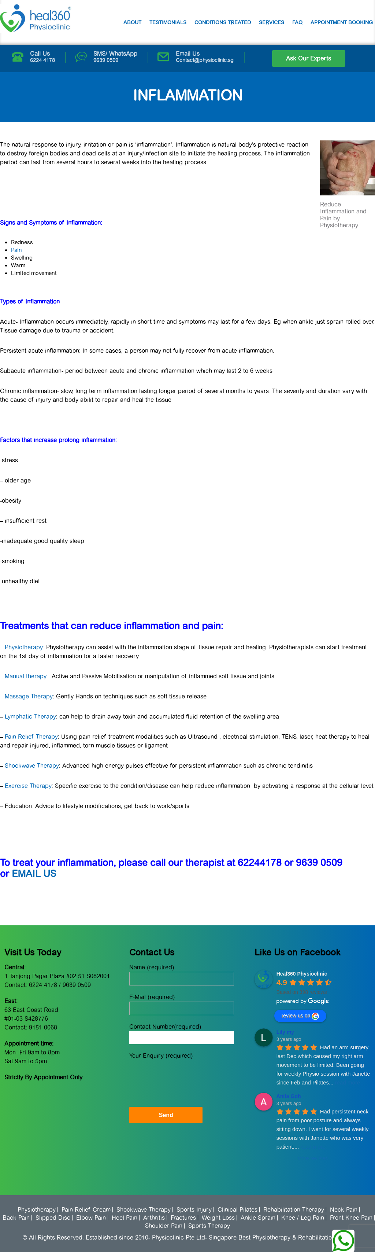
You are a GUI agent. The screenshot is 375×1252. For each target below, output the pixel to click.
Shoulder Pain (163, 1226)
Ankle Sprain (258, 1217)
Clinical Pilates (237, 1209)
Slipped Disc (53, 1217)
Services (271, 22)
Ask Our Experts (308, 58)
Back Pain (16, 1217)
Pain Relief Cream (86, 1209)
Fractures (183, 1217)
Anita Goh (288, 1096)
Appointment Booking (342, 22)
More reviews (312, 1158)
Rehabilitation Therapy (293, 1209)
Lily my (285, 1032)
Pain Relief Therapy (31, 736)
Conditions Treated (222, 22)
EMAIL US (34, 873)
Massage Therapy (29, 696)
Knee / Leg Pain (302, 1217)
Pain (16, 250)
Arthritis (154, 1217)
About (132, 22)
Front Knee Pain (351, 1217)
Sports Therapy (209, 1226)
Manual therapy (26, 676)
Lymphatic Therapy (30, 716)
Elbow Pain (91, 1217)
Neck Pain (343, 1209)
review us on (300, 1016)
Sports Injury (194, 1209)
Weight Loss (218, 1217)
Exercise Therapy (28, 785)
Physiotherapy (24, 647)
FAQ (297, 22)
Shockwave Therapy (32, 765)
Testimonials (167, 22)
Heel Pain (124, 1217)
